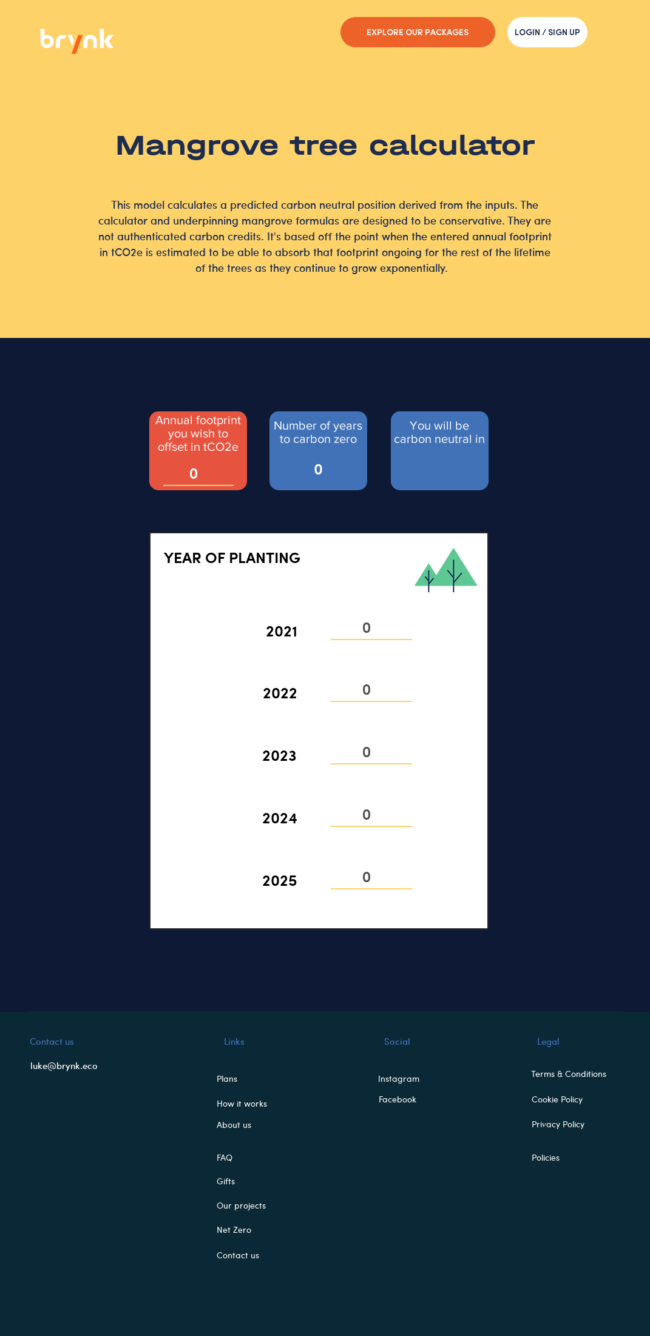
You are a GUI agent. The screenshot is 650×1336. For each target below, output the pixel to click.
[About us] (247, 1125)
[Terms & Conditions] (574, 1074)
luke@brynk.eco (64, 1065)
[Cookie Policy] (565, 1099)
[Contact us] (247, 1255)
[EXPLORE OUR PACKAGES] (417, 32)
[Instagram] (402, 1078)
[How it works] (247, 1103)
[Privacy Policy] (565, 1124)
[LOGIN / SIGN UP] (547, 32)
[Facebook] (401, 1099)
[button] (247, 1078)
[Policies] (565, 1157)
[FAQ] (247, 1157)
